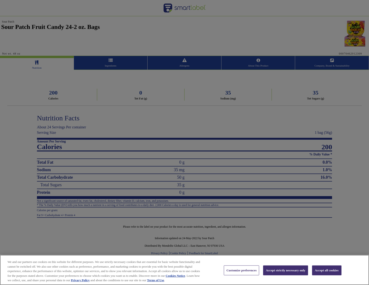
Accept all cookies (326, 276)
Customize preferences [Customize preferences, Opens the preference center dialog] (241, 276)
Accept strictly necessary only (285, 276)
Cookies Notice (175, 281)
